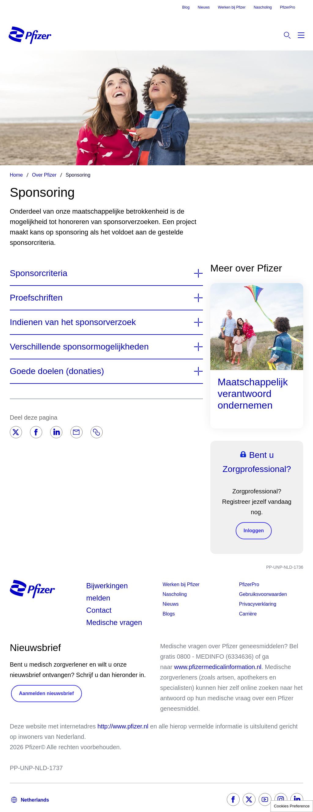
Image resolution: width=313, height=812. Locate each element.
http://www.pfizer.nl (123, 726)
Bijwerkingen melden (107, 592)
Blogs (169, 613)
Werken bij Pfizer (231, 7)
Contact (99, 610)
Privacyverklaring (257, 604)
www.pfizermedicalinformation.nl (218, 667)
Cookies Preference (292, 806)
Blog (186, 7)
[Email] (76, 432)
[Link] (96, 432)
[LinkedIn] (56, 432)
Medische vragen (114, 622)
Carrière (248, 613)
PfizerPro (287, 7)
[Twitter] (16, 432)
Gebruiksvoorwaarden (263, 594)
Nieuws (204, 7)
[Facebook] (36, 432)
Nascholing (263, 7)
